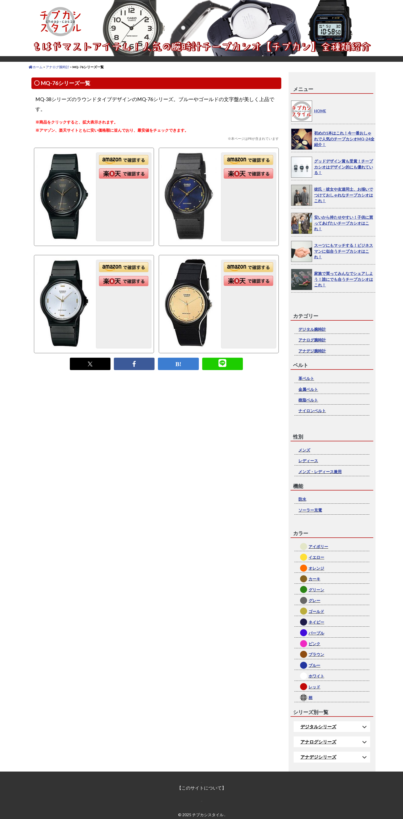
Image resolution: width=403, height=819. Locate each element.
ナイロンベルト (312, 410)
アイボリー (318, 546)
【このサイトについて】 (201, 787)
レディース (308, 460)
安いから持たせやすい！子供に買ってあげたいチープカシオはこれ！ (343, 223)
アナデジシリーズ (318, 756)
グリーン (316, 589)
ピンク (314, 643)
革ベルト (306, 378)
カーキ (314, 578)
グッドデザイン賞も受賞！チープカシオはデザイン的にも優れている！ (343, 167)
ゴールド (316, 611)
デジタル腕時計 (312, 329)
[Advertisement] (156, 427)
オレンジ (316, 568)
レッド (314, 687)
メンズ (304, 450)
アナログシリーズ (318, 741)
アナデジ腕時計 (312, 350)
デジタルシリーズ (318, 726)
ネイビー (316, 622)
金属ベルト (308, 389)
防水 (302, 499)
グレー (314, 600)
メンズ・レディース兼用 (320, 471)
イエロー (316, 557)
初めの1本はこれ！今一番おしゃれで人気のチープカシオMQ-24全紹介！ (344, 139)
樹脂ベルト (308, 400)
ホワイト (316, 676)
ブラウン (316, 654)
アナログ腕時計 (312, 339)
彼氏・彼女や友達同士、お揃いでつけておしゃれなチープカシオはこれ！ (343, 195)
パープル (316, 633)
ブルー (314, 665)
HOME (320, 110)
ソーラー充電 (310, 510)
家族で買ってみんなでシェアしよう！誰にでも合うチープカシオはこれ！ (343, 279)
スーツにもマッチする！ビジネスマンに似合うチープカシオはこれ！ (343, 251)
